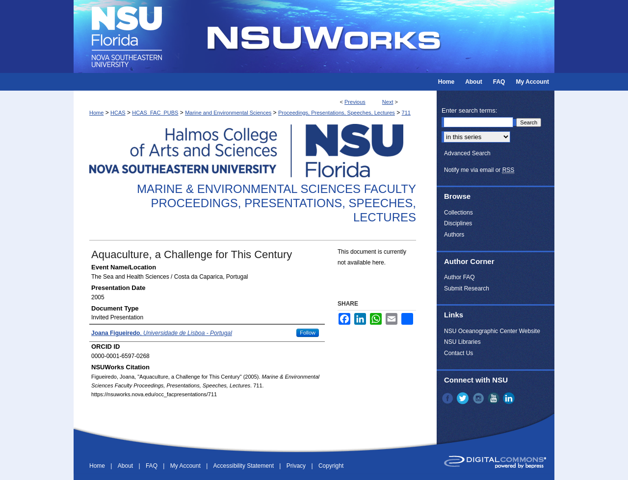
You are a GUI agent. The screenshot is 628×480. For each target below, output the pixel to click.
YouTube (494, 398)
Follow (307, 333)
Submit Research (466, 288)
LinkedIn (510, 398)
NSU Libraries (462, 341)
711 (406, 113)
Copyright (330, 465)
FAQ (152, 465)
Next (387, 102)
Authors (454, 234)
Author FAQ (459, 277)
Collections (458, 212)
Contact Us (458, 353)
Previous (355, 102)
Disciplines (458, 223)
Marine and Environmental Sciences (228, 113)
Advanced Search (467, 153)
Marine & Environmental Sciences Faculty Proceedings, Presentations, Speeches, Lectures (276, 203)
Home (96, 113)
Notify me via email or (479, 170)
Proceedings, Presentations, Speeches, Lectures (336, 113)
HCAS (118, 113)
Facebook (448, 398)
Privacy (297, 465)
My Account (186, 465)
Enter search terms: (469, 110)
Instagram (479, 398)
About (126, 465)
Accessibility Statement (244, 465)
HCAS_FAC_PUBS (155, 113)
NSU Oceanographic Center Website (492, 331)
